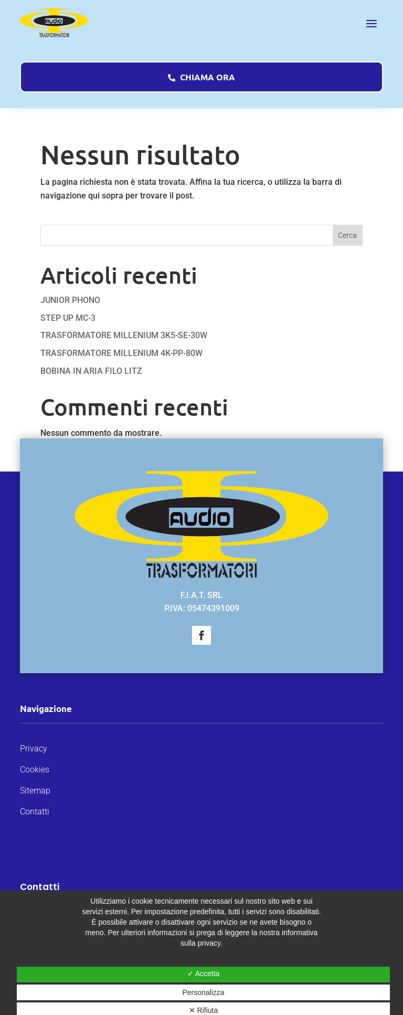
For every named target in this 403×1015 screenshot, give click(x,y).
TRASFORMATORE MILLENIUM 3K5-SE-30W (123, 335)
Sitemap (35, 791)
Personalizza (203, 992)
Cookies (34, 770)
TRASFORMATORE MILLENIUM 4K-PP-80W (121, 353)
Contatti (34, 812)
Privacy (33, 749)
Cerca (347, 235)
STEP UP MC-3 (68, 318)
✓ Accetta (203, 973)
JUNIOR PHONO (70, 300)
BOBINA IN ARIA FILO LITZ (91, 371)
